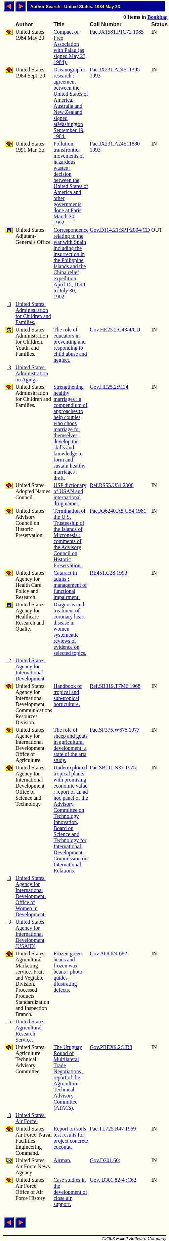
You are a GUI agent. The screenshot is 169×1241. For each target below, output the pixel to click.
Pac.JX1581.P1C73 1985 (116, 32)
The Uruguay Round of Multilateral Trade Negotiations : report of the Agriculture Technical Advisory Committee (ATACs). (68, 1077)
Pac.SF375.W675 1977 (114, 730)
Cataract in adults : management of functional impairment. (70, 585)
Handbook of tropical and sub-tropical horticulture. (67, 695)
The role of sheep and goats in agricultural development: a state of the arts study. (70, 745)
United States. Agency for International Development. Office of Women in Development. (30, 896)
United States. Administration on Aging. (31, 373)
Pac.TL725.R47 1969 (113, 1129)
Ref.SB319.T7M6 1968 (115, 686)
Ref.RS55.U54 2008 (111, 485)
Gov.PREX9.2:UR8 (111, 1047)
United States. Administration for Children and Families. (33, 313)
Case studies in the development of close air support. (70, 1192)
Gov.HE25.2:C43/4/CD (115, 329)
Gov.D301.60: (105, 1160)
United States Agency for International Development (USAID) (29, 934)
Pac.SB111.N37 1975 (113, 767)
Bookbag (157, 17)
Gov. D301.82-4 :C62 (113, 1180)
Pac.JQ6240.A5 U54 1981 (118, 511)
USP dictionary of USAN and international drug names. (69, 494)
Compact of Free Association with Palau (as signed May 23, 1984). (70, 47)
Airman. (62, 1160)
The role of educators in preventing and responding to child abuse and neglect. (70, 345)
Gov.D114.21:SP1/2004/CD (120, 230)
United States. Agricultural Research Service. (30, 1031)
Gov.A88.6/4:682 (108, 953)
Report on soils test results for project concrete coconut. (70, 1138)
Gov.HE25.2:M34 (109, 387)
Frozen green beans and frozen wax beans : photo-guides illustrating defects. (68, 972)
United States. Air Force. (30, 1118)
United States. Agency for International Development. (30, 669)
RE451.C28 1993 (108, 573)
